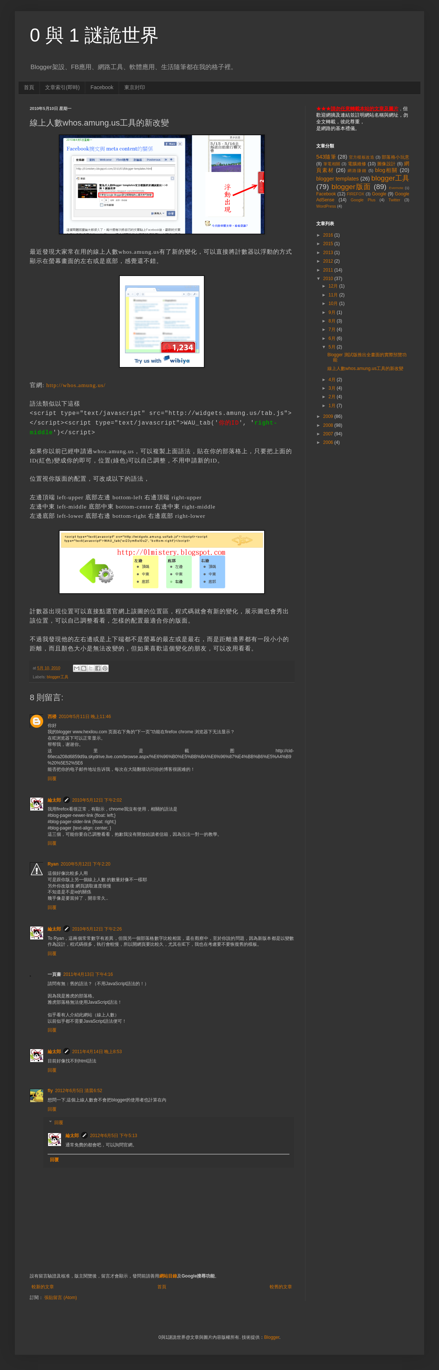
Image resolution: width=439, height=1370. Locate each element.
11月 (334, 295)
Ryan (53, 864)
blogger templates (337, 179)
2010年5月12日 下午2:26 (97, 929)
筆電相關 (331, 164)
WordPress (326, 206)
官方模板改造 (361, 157)
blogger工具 (57, 677)
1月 (333, 405)
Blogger (271, 1337)
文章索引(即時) (62, 87)
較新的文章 (43, 1286)
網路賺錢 (356, 170)
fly (50, 1090)
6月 (333, 338)
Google (379, 194)
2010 (328, 278)
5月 (333, 347)
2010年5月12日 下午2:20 (85, 864)
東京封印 (134, 87)
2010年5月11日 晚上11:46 (85, 716)
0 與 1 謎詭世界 (94, 35)
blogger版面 (351, 187)
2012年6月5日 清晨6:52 (78, 1090)
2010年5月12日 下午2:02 (97, 800)
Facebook (101, 87)
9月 (333, 312)
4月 (333, 379)
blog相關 (386, 170)
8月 (333, 321)
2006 (328, 442)
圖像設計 (386, 163)
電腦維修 (357, 163)
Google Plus (362, 200)
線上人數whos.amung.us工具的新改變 (365, 368)
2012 (328, 261)
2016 (328, 235)
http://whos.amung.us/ (76, 385)
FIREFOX (355, 194)
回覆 (52, 778)
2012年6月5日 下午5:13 (113, 1135)
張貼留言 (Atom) (60, 1297)
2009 (328, 416)
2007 (328, 433)
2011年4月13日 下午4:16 (88, 974)
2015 (328, 243)
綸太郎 (54, 800)
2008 (328, 425)
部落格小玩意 (395, 157)
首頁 (29, 87)
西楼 (52, 716)
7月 (333, 329)
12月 (334, 286)
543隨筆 (326, 157)
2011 (328, 270)
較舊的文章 (281, 1286)
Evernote (396, 188)
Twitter (394, 200)
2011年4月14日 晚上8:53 (97, 1051)
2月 (333, 396)
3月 (333, 388)
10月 (334, 303)
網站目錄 (168, 1276)
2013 (328, 252)
